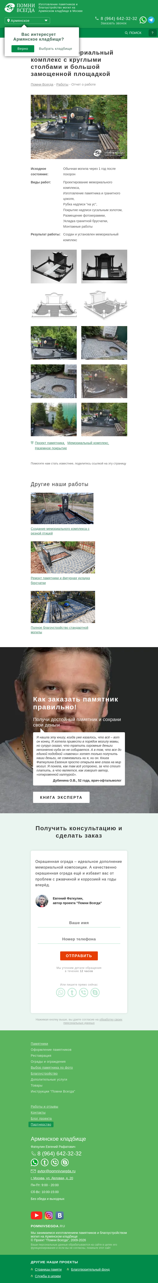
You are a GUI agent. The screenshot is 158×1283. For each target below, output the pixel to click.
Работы (62, 84)
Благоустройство (44, 1073)
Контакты (38, 1112)
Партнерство (41, 1124)
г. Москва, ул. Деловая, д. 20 (52, 1178)
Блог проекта (41, 1118)
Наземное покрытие (51, 448)
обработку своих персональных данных (92, 1021)
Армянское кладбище (58, 1139)
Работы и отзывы (44, 1106)
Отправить (79, 956)
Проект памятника (49, 443)
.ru (48, 1226)
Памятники (39, 1043)
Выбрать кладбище (55, 48)
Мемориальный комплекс (87, 443)
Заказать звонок (114, 23)
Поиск (135, 33)
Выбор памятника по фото (52, 1067)
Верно (22, 48)
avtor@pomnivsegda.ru (56, 1171)
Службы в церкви (48, 1276)
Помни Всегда (42, 84)
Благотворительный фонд (90, 1269)
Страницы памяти (48, 1269)
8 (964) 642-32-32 (119, 18)
